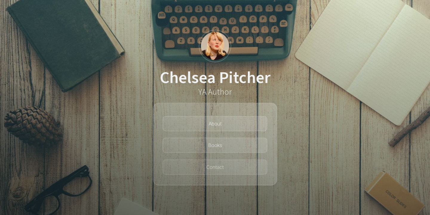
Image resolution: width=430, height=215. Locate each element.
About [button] (215, 125)
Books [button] (215, 146)
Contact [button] (215, 169)
